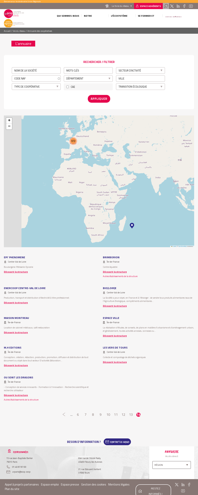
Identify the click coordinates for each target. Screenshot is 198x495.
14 (138, 413)
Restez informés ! (155, 486)
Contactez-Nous (119, 440)
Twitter (172, 6)
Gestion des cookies (93, 483)
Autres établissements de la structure (120, 274)
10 (108, 413)
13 (131, 413)
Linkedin (178, 6)
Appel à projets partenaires (22, 483)
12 (123, 413)
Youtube (191, 6)
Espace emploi (50, 483)
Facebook (184, 6)
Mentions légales (119, 483)
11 (116, 413)
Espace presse (70, 483)
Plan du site (12, 487)
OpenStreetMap (182, 244)
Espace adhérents (150, 6)
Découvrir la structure (16, 270)
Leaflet (173, 244)
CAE (73, 87)
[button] (132, 224)
